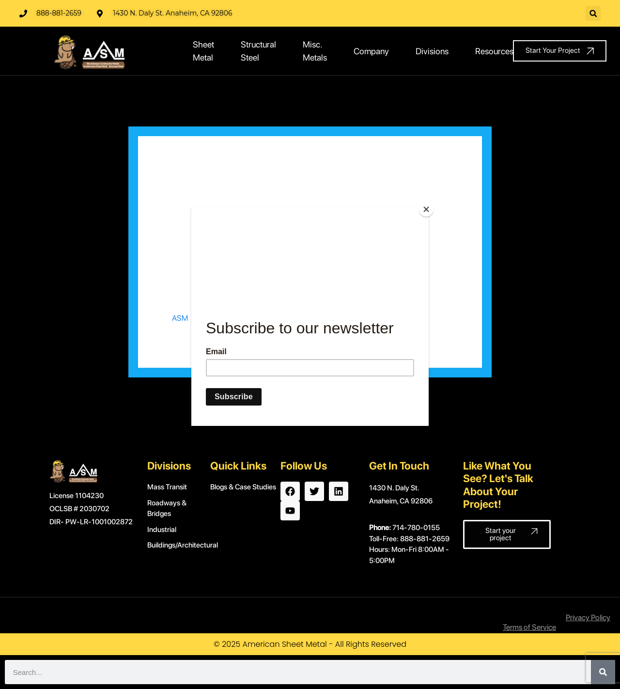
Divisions (432, 51)
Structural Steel (258, 51)
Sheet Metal (203, 51)
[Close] (426, 209)
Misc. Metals (315, 51)
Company (371, 51)
